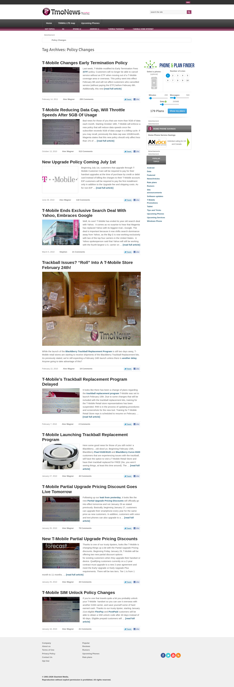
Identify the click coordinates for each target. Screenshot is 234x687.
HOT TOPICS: (50, 29)
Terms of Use (48, 650)
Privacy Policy (48, 654)
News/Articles (153, 179)
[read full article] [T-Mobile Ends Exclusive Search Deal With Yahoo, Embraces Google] (131, 244)
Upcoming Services (156, 217)
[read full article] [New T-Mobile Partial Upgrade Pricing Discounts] (74, 574)
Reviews (86, 646)
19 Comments (86, 369)
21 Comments (78, 252)
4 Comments (84, 424)
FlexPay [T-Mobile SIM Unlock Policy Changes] (99, 611)
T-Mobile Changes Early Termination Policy (84, 62)
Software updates (155, 196)
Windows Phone (154, 221)
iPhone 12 (77, 29)
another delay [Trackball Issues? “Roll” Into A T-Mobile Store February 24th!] (129, 358)
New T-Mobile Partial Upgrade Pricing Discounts (89, 538)
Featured (151, 175)
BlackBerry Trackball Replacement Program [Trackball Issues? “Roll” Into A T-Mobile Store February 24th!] (89, 351)
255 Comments (86, 99)
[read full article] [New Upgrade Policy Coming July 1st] (104, 188)
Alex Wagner (69, 99)
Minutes (152, 95)
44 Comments (85, 582)
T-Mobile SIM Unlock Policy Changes (78, 592)
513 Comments (86, 151)
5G (63, 29)
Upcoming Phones (90, 23)
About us (46, 646)
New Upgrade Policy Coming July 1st (79, 162)
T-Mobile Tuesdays (116, 29)
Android (150, 168)
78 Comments (85, 528)
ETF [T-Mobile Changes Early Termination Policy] (85, 71)
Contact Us (47, 657)
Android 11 (94, 29)
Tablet (150, 206)
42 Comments (85, 476)
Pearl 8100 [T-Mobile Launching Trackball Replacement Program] (99, 452)
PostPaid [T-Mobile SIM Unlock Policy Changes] (113, 611)
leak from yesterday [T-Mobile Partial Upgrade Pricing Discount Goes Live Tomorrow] (110, 497)
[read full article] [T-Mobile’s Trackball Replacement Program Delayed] (91, 416)
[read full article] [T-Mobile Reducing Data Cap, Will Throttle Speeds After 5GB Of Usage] (105, 140)
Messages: (180, 95)
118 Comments (83, 200)
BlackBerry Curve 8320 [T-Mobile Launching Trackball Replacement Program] (128, 452)
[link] (157, 142)
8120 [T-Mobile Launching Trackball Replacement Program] (108, 452)
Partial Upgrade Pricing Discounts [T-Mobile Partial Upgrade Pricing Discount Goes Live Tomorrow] (105, 500)
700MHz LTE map (66, 23)
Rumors (150, 186)
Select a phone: (154, 73)
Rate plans (152, 182)
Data (149, 171)
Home (49, 23)
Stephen (63, 252)
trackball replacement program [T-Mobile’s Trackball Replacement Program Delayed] (102, 393)
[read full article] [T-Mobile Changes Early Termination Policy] (112, 88)
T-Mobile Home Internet (143, 29)
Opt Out (45, 661)
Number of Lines (177, 71)
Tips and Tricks (154, 210)
